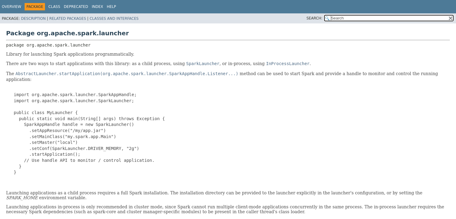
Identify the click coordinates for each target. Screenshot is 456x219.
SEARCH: (315, 18)
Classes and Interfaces (114, 18)
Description (33, 18)
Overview (11, 7)
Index (97, 7)
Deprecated (76, 7)
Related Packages (67, 18)
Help (111, 7)
